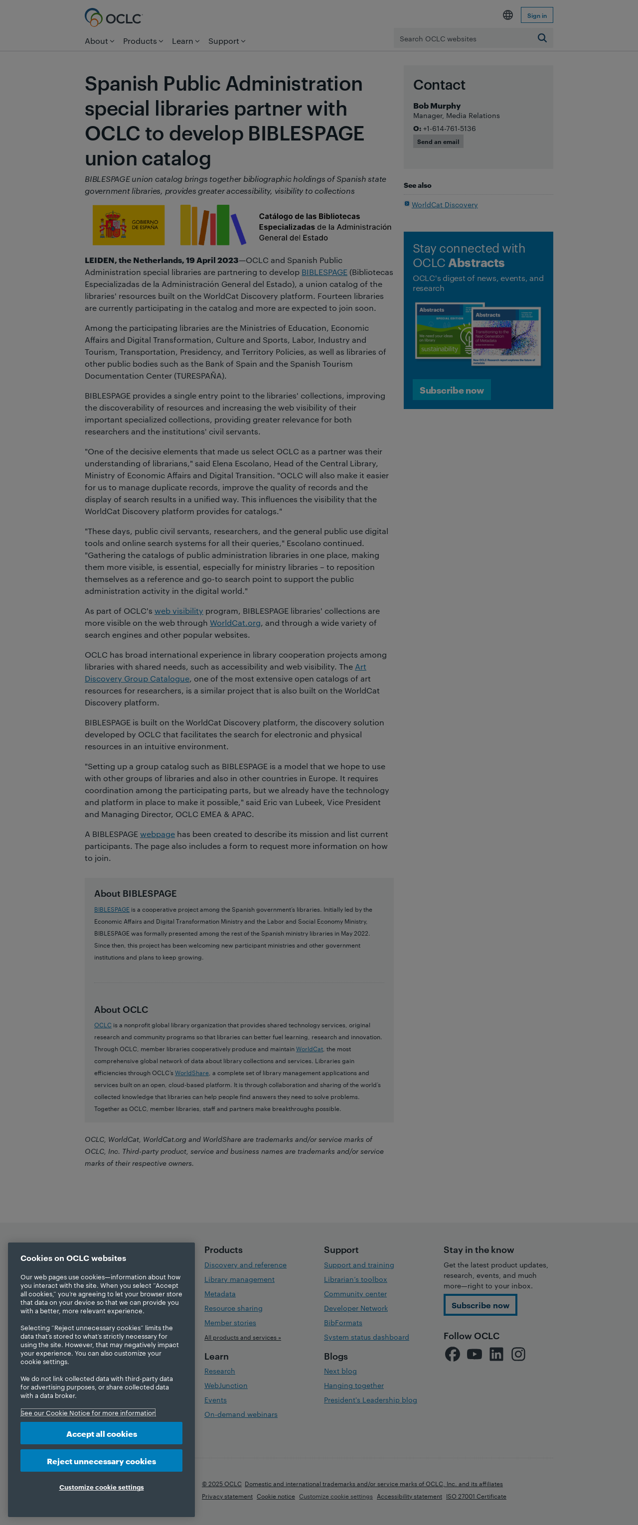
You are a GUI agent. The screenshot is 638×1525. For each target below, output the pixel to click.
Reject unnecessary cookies (101, 1460)
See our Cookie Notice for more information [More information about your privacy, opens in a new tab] (88, 1412)
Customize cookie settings (101, 1486)
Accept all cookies (101, 1433)
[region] (101, 1380)
